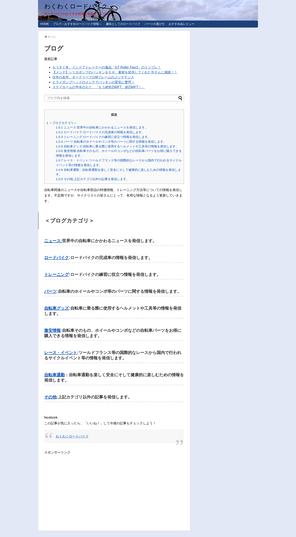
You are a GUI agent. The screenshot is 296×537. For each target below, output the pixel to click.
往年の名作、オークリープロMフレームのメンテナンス (93, 77)
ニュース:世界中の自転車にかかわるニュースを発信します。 (102, 127)
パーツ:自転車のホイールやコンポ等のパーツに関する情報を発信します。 (111, 141)
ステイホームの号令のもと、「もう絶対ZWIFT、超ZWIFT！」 (98, 87)
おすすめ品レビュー (181, 23)
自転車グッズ (56, 308)
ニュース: (53, 240)
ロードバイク (56, 257)
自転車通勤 (54, 375)
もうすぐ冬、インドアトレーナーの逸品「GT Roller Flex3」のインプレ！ (106, 67)
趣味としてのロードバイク (123, 23)
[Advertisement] (78, 484)
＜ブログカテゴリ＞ (61, 123)
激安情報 (52, 330)
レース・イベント (60, 352)
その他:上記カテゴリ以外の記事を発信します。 (92, 179)
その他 (50, 397)
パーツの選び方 (155, 23)
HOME (44, 23)
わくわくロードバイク (76, 6)
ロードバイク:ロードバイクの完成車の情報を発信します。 (100, 132)
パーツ (50, 291)
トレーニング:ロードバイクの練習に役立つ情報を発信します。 (103, 137)
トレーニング (56, 274)
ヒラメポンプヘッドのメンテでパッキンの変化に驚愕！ (93, 82)
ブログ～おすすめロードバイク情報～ (77, 23)
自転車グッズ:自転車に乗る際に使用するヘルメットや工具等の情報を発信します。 (117, 146)
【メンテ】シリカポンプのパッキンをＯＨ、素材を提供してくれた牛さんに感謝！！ (114, 72)
